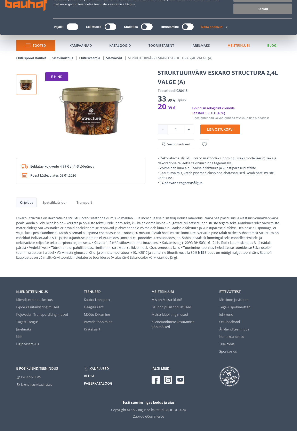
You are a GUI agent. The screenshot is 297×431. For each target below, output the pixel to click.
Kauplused (99, 368)
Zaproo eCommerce (148, 416)
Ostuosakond (229, 322)
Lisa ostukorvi (220, 129)
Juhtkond (226, 314)
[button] (26, 84)
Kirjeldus (26, 202)
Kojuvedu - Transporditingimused (42, 314)
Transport (84, 202)
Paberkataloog (98, 383)
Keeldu (263, 34)
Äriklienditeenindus (234, 329)
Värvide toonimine (98, 322)
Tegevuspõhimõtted (234, 307)
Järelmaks (23, 329)
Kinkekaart (92, 329)
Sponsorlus (228, 351)
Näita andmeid (212, 52)
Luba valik (262, 22)
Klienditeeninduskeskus (34, 299)
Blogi (89, 376)
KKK (19, 336)
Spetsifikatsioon (54, 202)
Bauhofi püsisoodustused (171, 307)
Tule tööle (227, 344)
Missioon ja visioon (234, 299)
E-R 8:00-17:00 (31, 377)
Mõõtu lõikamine (97, 314)
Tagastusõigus (27, 322)
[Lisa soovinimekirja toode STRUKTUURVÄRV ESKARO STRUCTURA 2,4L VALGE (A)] (204, 144)
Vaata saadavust (176, 144)
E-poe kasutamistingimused (37, 307)
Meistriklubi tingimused (170, 314)
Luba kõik (263, 10)
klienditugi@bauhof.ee (36, 384)
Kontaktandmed (231, 336)
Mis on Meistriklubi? (167, 299)
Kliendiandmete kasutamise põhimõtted (173, 324)
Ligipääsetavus (27, 344)
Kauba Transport (97, 299)
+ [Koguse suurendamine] (189, 129)
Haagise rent (94, 307)
